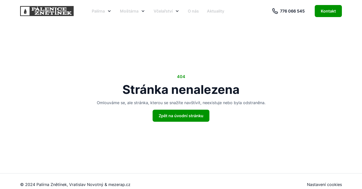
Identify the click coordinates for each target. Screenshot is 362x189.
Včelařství (167, 11)
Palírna (102, 11)
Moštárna (133, 11)
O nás (193, 11)
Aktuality (215, 11)
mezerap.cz (119, 184)
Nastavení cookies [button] (324, 184)
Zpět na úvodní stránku (181, 115)
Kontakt (328, 11)
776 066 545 (288, 11)
